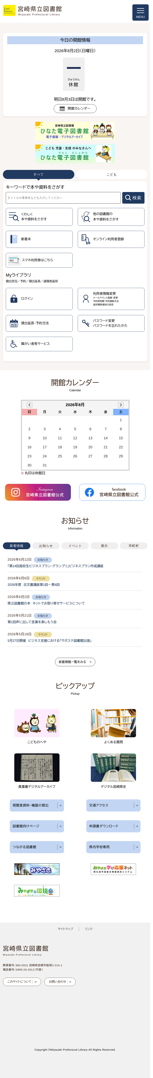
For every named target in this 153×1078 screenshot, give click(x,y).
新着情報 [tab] (17, 546)
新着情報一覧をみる (72, 662)
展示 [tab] (104, 546)
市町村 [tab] (134, 546)
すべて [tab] (38, 174)
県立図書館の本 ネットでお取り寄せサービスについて (46, 603)
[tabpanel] (75, 271)
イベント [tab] (75, 546)
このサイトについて (19, 981)
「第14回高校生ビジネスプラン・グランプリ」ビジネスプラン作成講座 (55, 566)
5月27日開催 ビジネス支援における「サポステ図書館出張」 (50, 641)
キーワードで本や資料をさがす (35, 187)
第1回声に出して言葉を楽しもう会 (32, 622)
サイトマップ (65, 929)
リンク (88, 929)
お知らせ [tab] (46, 546)
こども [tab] (112, 174)
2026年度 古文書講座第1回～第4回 (34, 585)
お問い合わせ (57, 981)
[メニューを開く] (140, 12)
